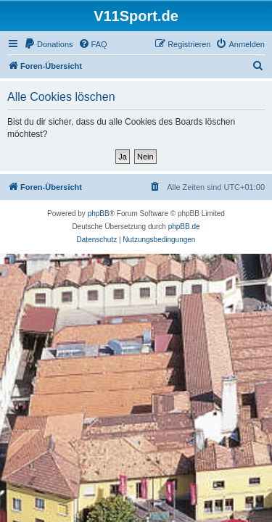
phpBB (99, 214)
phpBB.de (184, 227)
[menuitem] (48, 44)
